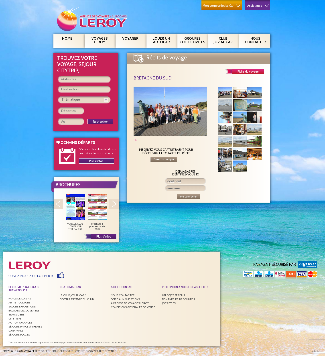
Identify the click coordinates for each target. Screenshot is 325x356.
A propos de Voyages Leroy (130, 303)
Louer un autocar (163, 39)
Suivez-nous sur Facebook (30, 276)
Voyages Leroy (101, 39)
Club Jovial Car (223, 40)
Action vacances (20, 322)
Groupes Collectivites (192, 39)
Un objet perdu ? (173, 295)
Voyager (132, 38)
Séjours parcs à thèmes (25, 326)
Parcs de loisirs (19, 298)
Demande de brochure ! (178, 299)
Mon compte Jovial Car (221, 6)
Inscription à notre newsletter (185, 287)
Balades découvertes (23, 310)
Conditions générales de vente (133, 307)
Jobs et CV (169, 303)
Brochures (68, 184)
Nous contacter (257, 39)
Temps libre (16, 314)
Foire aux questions (125, 299)
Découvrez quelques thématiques (23, 288)
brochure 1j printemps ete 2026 (97, 212)
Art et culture (19, 302)
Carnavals (15, 330)
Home (67, 38)
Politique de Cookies (59, 351)
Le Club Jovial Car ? (73, 295)
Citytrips (14, 318)
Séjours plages (19, 334)
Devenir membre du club (77, 299)
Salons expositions (22, 306)
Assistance (258, 6)
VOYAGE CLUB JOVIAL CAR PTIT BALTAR (75, 212)
